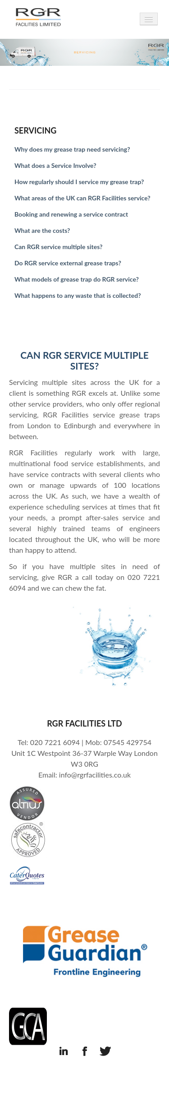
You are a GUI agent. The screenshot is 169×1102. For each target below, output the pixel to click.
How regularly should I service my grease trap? (79, 181)
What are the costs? (42, 230)
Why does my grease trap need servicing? (72, 149)
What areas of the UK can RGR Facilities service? (82, 198)
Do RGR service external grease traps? (67, 263)
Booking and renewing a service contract (71, 214)
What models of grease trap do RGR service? (76, 279)
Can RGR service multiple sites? (58, 246)
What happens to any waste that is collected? (77, 295)
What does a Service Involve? (55, 165)
